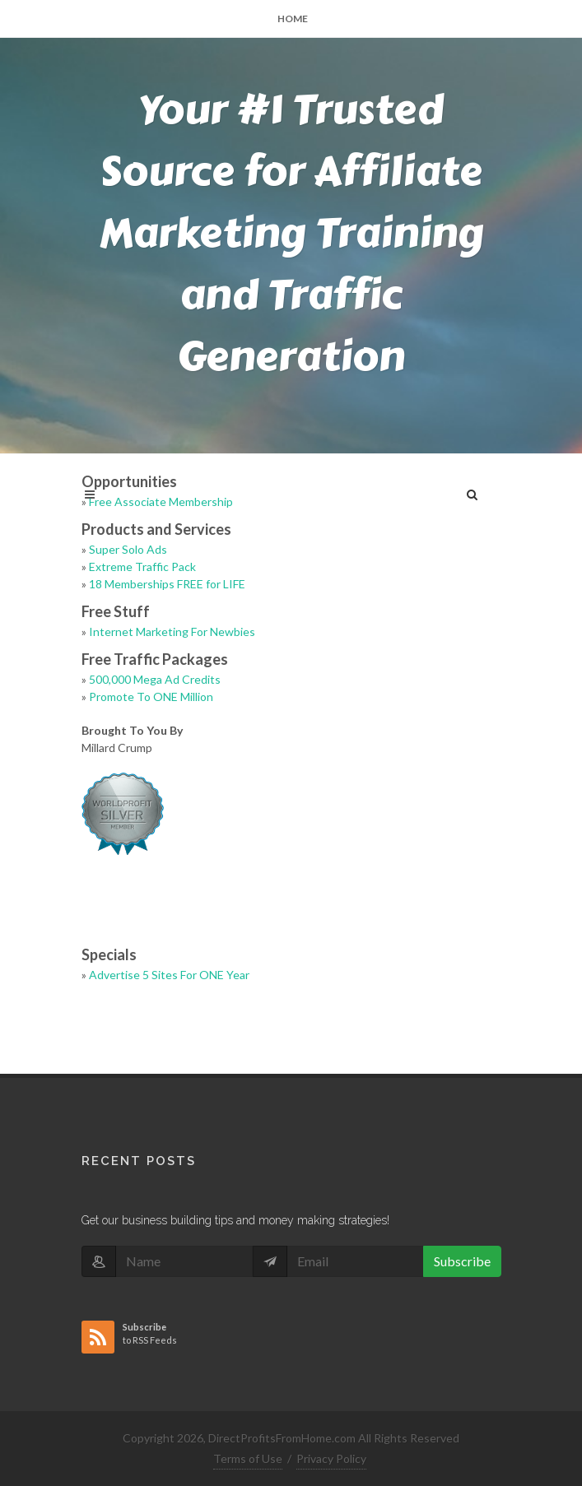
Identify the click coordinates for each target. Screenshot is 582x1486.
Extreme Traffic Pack (142, 567)
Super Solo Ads (128, 549)
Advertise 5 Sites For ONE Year (169, 975)
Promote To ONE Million (151, 697)
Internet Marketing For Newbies (172, 632)
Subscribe (462, 1261)
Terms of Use (247, 1458)
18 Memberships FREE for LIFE (167, 584)
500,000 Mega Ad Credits (155, 679)
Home (292, 18)
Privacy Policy (331, 1458)
